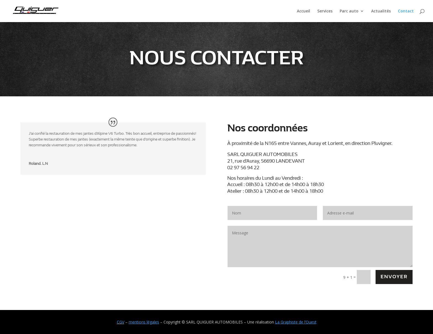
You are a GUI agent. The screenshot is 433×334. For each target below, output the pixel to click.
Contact (406, 11)
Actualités (381, 11)
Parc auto (349, 11)
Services (324, 11)
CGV (120, 322)
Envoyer (394, 277)
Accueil (303, 11)
